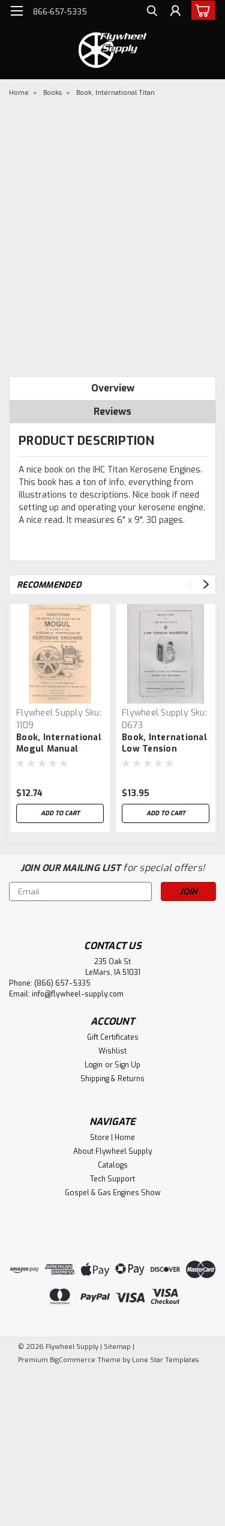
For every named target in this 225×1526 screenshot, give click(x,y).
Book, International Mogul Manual (58, 743)
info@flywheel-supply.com (78, 994)
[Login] (175, 12)
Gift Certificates (113, 1037)
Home (19, 92)
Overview (112, 388)
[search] (151, 12)
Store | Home (112, 1137)
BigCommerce (72, 1360)
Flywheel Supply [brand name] (49, 713)
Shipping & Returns (112, 1079)
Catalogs (113, 1165)
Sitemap (117, 1346)
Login (94, 1065)
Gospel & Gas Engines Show (113, 1193)
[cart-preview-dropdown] (200, 10)
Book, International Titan (115, 92)
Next (206, 584)
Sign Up (127, 1065)
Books (52, 92)
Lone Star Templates (165, 1360)
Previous (189, 584)
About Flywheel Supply (112, 1151)
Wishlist (112, 1051)
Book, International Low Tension (164, 743)
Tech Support (112, 1179)
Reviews (112, 411)
